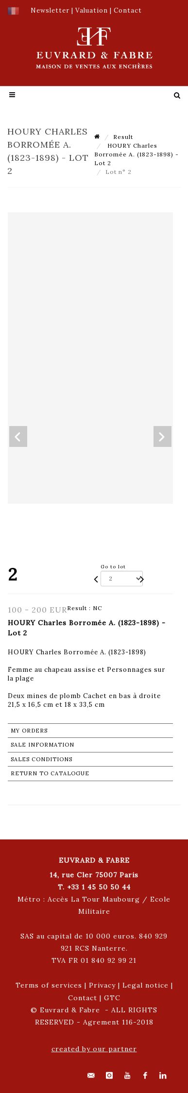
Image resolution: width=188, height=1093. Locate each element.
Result (123, 136)
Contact (82, 997)
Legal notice (145, 985)
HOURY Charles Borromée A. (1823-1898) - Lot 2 (136, 154)
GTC (112, 997)
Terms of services (49, 985)
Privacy (102, 985)
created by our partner (94, 1048)
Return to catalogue (50, 773)
